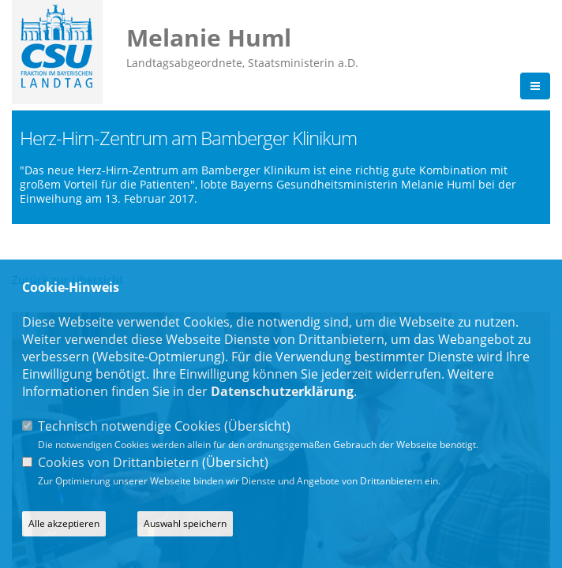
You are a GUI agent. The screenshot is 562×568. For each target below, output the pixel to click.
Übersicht (257, 426)
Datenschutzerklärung (282, 391)
